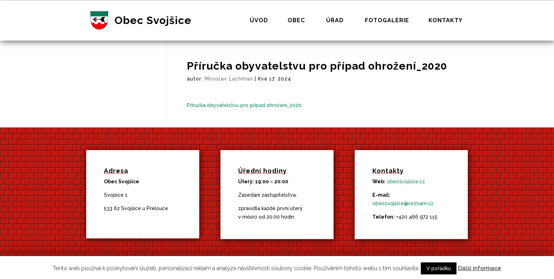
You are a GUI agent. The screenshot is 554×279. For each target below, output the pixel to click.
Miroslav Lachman (229, 79)
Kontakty (445, 21)
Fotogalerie (387, 21)
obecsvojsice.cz (406, 181)
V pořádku (438, 268)
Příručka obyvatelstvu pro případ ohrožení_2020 (244, 105)
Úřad (335, 21)
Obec (296, 21)
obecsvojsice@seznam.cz (403, 203)
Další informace (479, 268)
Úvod (259, 21)
